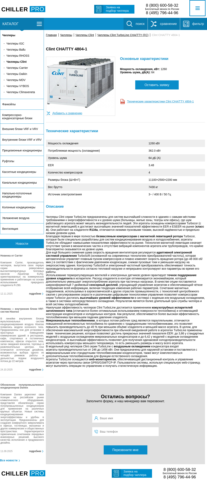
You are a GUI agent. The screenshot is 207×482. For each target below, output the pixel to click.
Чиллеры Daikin (16, 74)
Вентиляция (10, 228)
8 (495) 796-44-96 (162, 13)
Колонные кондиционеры (18, 207)
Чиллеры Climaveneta (20, 92)
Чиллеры (66, 35)
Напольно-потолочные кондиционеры (17, 195)
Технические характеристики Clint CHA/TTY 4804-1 (160, 101)
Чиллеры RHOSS (17, 55)
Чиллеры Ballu (15, 49)
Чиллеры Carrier (17, 67)
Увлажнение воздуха (15, 218)
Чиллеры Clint (85, 35)
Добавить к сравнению (67, 113)
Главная (51, 35)
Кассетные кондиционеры (19, 171)
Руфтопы (8, 161)
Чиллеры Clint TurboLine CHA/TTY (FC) (123, 35)
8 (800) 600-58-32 (162, 5)
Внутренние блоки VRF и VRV (21, 139)
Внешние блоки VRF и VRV (20, 129)
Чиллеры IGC (15, 43)
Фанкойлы (9, 104)
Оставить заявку (157, 85)
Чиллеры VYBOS (17, 86)
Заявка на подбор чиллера (117, 8)
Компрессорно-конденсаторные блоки (17, 116)
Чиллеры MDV (15, 80)
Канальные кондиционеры (19, 182)
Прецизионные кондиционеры (22, 150)
